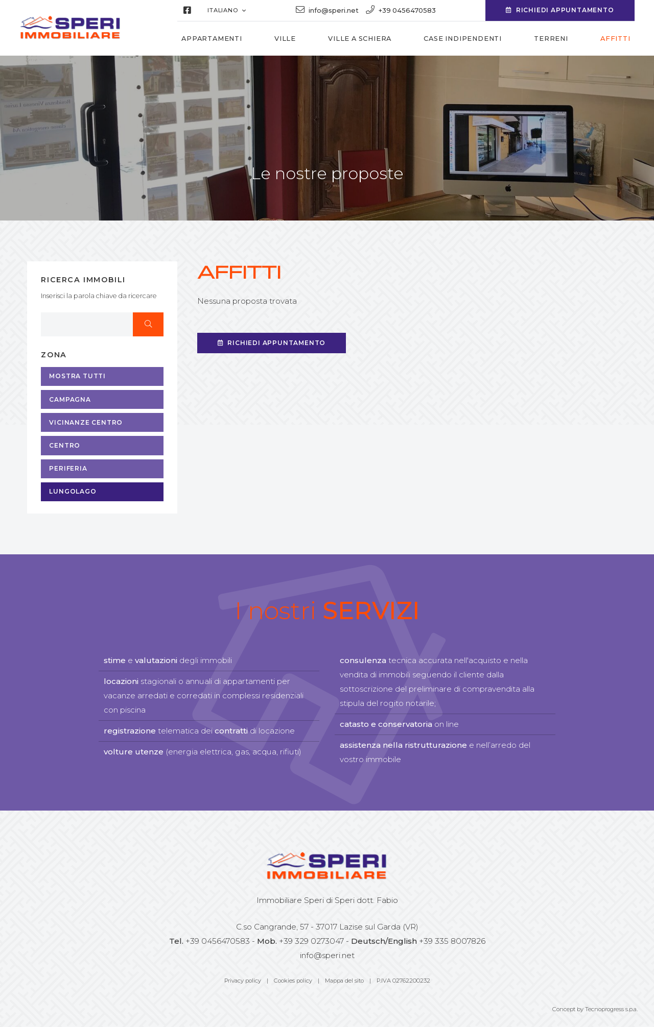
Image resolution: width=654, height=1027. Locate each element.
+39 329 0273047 (311, 941)
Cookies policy (293, 980)
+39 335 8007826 (452, 941)
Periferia (68, 468)
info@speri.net (327, 955)
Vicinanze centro (86, 422)
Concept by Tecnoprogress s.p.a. (595, 1009)
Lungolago (72, 491)
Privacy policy (242, 980)
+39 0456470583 (217, 941)
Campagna (69, 399)
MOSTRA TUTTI (77, 376)
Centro (64, 445)
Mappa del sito (344, 980)
